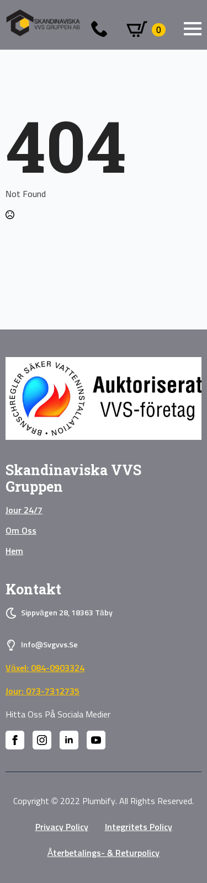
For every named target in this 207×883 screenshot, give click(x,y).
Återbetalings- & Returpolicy (103, 853)
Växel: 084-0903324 (45, 668)
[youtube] (96, 740)
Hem (14, 551)
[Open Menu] (192, 29)
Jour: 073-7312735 (42, 691)
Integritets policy (138, 827)
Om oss (21, 530)
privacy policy (61, 827)
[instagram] (42, 740)
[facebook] (15, 740)
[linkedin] (69, 740)
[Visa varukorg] (146, 29)
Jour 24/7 (24, 510)
